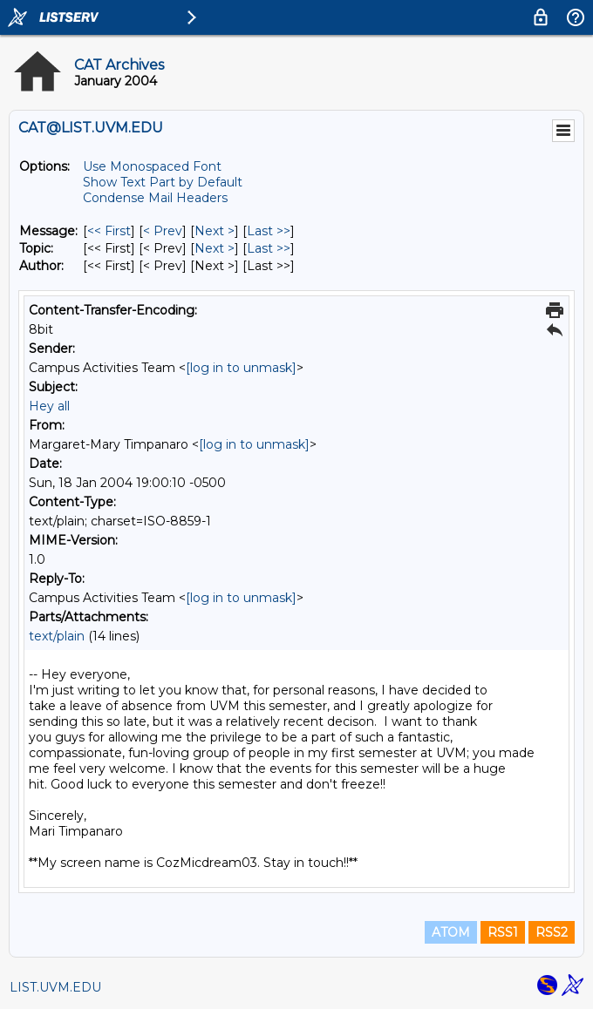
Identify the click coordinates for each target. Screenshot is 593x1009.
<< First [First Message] (109, 231)
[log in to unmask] (241, 368)
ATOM (451, 932)
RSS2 (551, 932)
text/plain (57, 636)
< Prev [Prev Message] (162, 231)
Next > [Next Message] (214, 231)
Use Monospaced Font (152, 166)
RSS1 (502, 932)
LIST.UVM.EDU (55, 987)
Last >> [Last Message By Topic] (268, 248)
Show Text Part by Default (162, 182)
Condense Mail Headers (155, 198)
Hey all (49, 406)
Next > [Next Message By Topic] (214, 248)
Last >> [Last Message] (268, 231)
